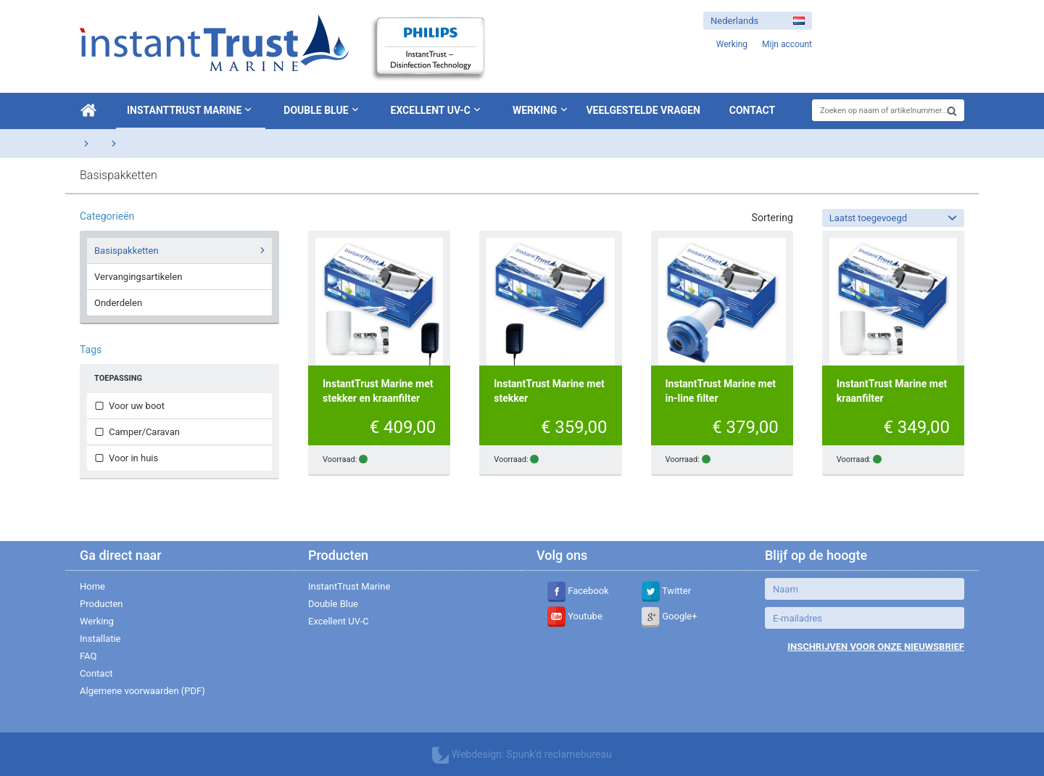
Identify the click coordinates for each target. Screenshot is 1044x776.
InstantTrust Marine (190, 109)
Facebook (578, 590)
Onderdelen (118, 302)
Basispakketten (181, 250)
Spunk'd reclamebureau (559, 754)
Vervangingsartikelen (138, 276)
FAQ (88, 656)
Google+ (669, 616)
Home (92, 586)
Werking (535, 110)
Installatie (100, 638)
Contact (752, 110)
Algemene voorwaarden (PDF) (142, 690)
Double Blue (322, 109)
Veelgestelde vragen (643, 110)
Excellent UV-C (437, 109)
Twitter (666, 590)
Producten (101, 603)
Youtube (574, 616)
